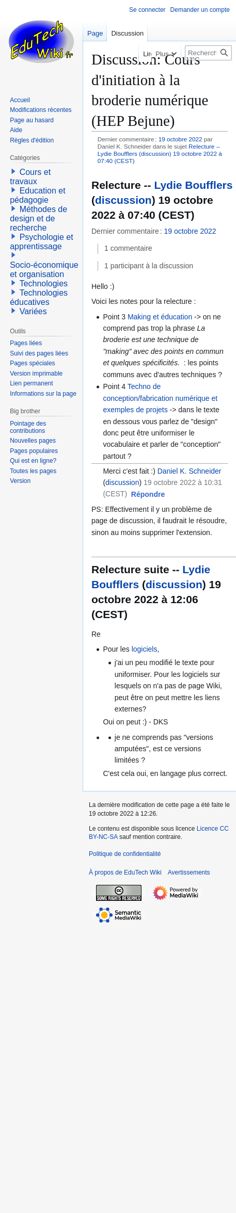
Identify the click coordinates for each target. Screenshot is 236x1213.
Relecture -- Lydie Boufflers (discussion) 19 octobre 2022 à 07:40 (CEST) (160, 153)
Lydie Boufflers (193, 185)
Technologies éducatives (39, 297)
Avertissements (189, 872)
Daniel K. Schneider (190, 471)
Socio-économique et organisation (44, 270)
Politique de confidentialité (125, 854)
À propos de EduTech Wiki (125, 872)
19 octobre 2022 (180, 139)
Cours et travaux (30, 177)
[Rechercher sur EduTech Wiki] (208, 52)
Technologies (44, 283)
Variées (33, 311)
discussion (123, 200)
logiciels (145, 649)
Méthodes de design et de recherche (38, 218)
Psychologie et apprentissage (41, 242)
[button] (148, 495)
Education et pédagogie (37, 195)
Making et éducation (161, 317)
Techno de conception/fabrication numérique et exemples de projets (160, 398)
